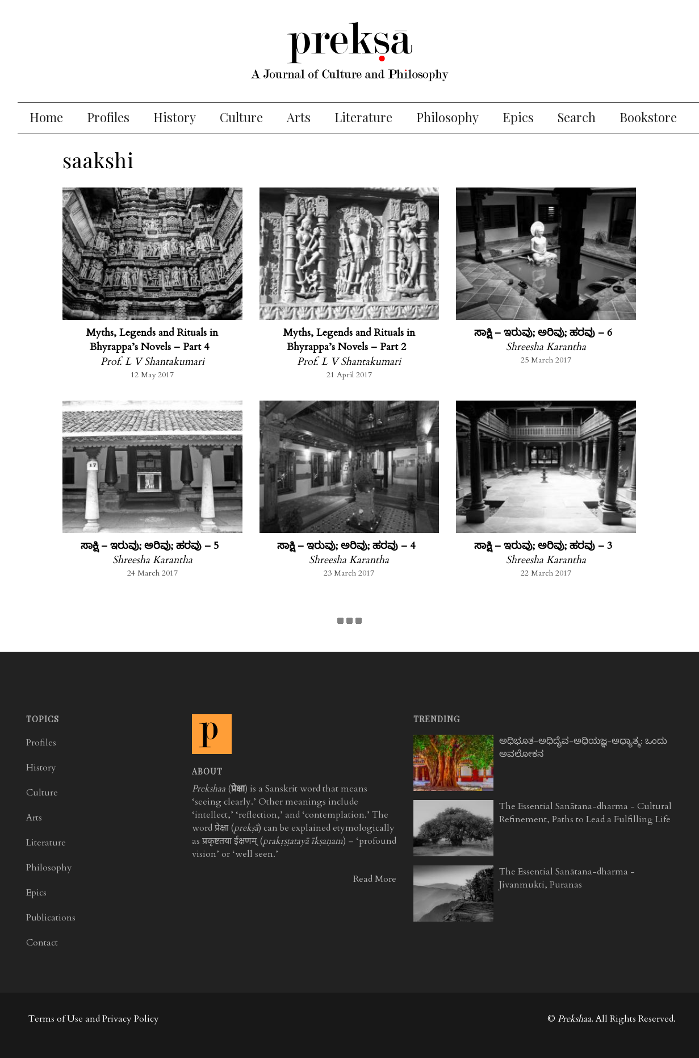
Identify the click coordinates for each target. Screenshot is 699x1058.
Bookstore (648, 117)
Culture (241, 117)
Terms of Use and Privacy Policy (93, 1019)
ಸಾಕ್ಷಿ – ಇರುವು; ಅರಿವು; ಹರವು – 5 (150, 546)
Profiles (108, 117)
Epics (518, 117)
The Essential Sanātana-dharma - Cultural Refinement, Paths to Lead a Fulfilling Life (585, 813)
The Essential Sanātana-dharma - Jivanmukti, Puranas (567, 878)
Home (46, 117)
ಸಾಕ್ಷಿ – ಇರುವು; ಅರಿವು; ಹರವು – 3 (543, 546)
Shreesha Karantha (546, 347)
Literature (363, 117)
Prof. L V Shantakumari (152, 362)
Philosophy (447, 117)
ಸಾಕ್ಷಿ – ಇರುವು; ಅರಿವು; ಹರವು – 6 (543, 333)
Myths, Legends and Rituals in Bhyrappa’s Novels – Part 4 (152, 340)
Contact (42, 942)
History (174, 117)
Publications (51, 917)
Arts (299, 117)
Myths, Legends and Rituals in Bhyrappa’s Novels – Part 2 (349, 340)
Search (577, 117)
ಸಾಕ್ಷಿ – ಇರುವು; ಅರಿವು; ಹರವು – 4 (346, 546)
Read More (374, 879)
